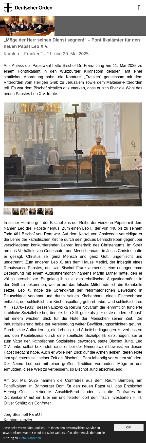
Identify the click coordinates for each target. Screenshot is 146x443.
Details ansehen (30, 438)
